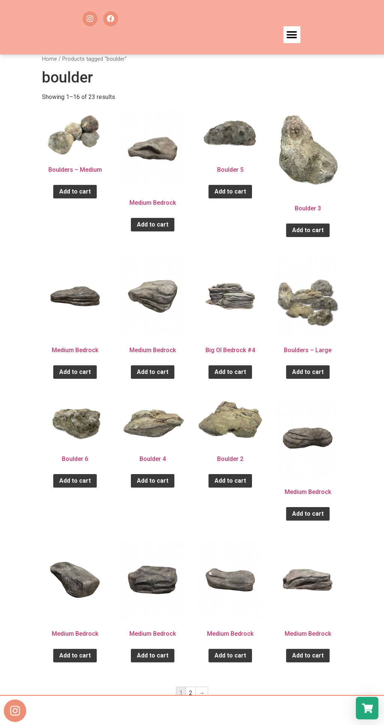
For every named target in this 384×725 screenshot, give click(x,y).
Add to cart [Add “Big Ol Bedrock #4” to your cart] (230, 371)
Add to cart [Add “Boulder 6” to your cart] (75, 480)
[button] (292, 34)
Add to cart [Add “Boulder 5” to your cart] (230, 191)
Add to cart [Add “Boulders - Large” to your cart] (308, 371)
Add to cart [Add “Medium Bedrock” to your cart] (152, 224)
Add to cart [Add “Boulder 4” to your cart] (152, 480)
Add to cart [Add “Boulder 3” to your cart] (308, 230)
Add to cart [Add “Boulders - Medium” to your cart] (75, 191)
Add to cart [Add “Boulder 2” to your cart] (230, 480)
